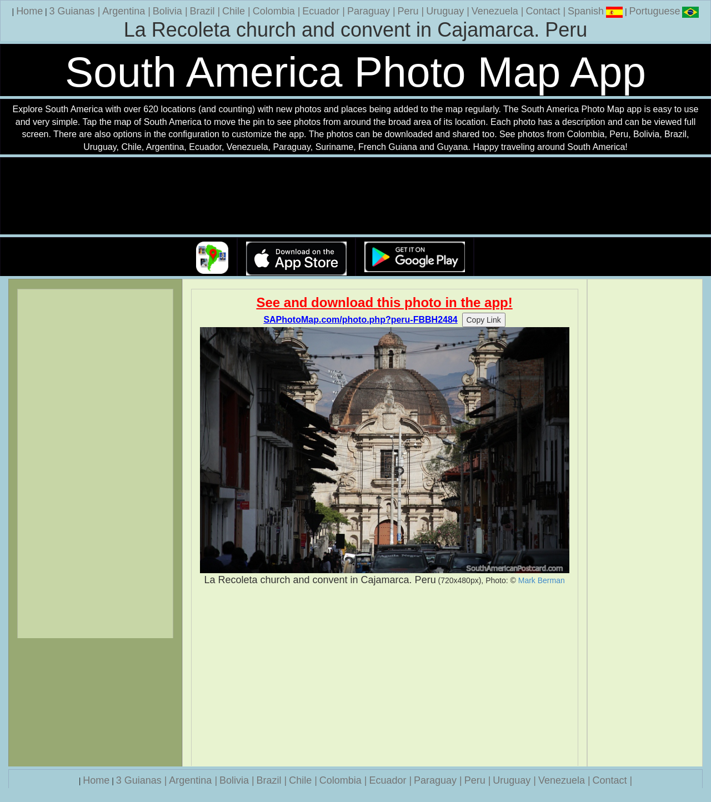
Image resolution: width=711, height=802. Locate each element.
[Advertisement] (384, 676)
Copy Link (484, 319)
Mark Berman (541, 580)
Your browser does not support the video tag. (355, 196)
